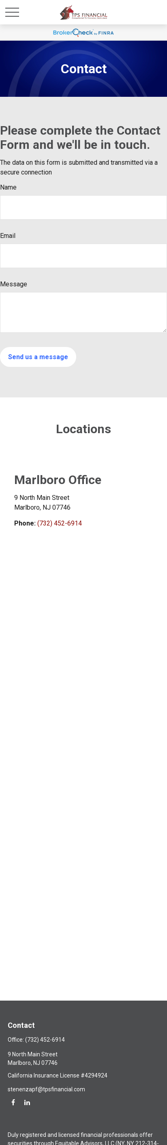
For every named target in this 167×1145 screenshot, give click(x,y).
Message (13, 284)
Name (8, 187)
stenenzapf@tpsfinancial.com (46, 1089)
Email (7, 236)
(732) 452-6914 (59, 523)
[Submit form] (38, 357)
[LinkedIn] (26, 1102)
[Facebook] (13, 1102)
